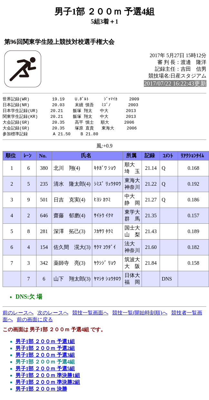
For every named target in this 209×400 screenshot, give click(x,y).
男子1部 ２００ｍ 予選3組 (45, 357)
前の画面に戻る (35, 321)
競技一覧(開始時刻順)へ (139, 315)
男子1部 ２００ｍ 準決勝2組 (47, 384)
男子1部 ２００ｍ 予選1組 (45, 343)
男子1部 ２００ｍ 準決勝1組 (47, 377)
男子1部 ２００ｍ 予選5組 (45, 371)
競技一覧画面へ (90, 315)
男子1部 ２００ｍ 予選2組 (45, 350)
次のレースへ (52, 315)
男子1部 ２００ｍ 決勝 (41, 391)
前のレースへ (18, 315)
